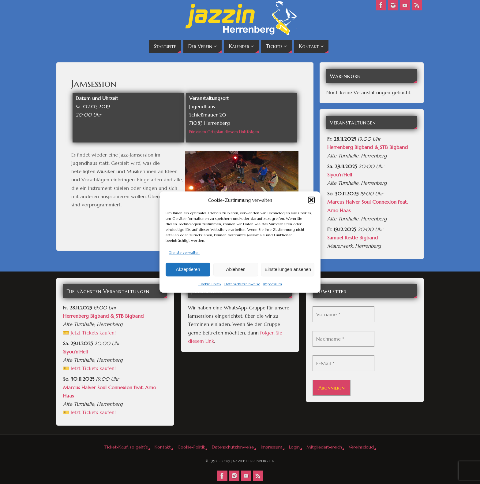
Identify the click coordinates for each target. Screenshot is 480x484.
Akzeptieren (188, 269)
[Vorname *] (343, 314)
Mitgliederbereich (324, 447)
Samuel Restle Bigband (352, 238)
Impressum (272, 284)
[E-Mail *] (343, 363)
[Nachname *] (343, 338)
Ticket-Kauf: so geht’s (126, 447)
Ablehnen (235, 269)
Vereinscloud (361, 447)
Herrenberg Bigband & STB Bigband (367, 147)
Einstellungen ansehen (287, 269)
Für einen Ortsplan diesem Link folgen (224, 132)
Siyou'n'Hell (339, 175)
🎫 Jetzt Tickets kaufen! (89, 333)
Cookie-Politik (209, 284)
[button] (311, 200)
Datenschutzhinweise (242, 284)
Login (294, 447)
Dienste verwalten (184, 252)
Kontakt (163, 447)
